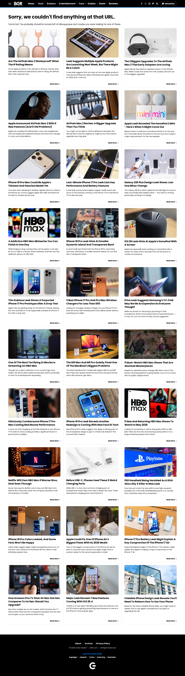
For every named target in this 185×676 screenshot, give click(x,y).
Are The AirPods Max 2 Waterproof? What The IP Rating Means (33, 63)
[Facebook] (142, 4)
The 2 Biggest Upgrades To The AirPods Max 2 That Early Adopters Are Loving (148, 63)
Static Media (81, 648)
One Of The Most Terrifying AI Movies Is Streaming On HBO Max (31, 364)
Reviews (113, 3)
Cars (81, 3)
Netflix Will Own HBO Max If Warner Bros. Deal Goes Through (33, 482)
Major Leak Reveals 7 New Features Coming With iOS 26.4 (87, 600)
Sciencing (101, 657)
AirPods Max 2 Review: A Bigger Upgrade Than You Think (91, 125)
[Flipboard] (153, 4)
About (78, 643)
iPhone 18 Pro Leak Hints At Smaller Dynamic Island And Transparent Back (90, 243)
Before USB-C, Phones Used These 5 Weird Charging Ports (91, 482)
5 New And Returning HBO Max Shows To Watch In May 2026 (148, 423)
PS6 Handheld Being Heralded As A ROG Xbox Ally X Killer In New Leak (148, 482)
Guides (92, 3)
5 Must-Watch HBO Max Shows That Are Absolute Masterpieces (148, 364)
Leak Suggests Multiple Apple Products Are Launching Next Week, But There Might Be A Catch (92, 64)
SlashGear (111, 657)
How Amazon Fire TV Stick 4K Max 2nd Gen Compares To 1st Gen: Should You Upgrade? (34, 601)
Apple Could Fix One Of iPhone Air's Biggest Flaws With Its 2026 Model (87, 541)
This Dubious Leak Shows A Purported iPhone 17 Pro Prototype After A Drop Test (33, 302)
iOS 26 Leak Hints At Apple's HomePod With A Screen (150, 243)
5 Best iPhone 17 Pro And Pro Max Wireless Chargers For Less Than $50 (91, 302)
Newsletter (168, 4)
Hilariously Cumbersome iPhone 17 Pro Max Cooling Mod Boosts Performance (31, 423)
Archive (89, 643)
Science (51, 3)
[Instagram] (149, 4)
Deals (102, 3)
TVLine (91, 657)
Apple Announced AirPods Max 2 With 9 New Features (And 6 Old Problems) (32, 125)
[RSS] (157, 4)
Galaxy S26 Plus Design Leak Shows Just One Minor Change (148, 184)
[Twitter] (145, 4)
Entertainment (67, 3)
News (31, 3)
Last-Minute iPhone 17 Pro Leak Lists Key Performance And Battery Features (90, 184)
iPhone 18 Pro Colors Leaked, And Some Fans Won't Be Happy (32, 541)
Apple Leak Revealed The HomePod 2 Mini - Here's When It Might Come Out (149, 125)
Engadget (73, 657)
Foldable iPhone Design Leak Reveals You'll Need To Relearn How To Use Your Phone (150, 600)
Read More (54, 84)
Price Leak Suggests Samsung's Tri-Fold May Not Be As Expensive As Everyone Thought (148, 304)
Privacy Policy (103, 643)
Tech (40, 3)
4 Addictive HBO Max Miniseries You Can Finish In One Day (33, 243)
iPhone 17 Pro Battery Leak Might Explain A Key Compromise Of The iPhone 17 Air (150, 541)
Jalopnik (83, 657)
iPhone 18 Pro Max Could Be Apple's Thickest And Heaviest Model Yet (29, 184)
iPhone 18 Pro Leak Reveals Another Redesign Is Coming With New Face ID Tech (92, 423)
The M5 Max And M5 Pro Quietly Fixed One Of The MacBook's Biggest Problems (91, 364)
